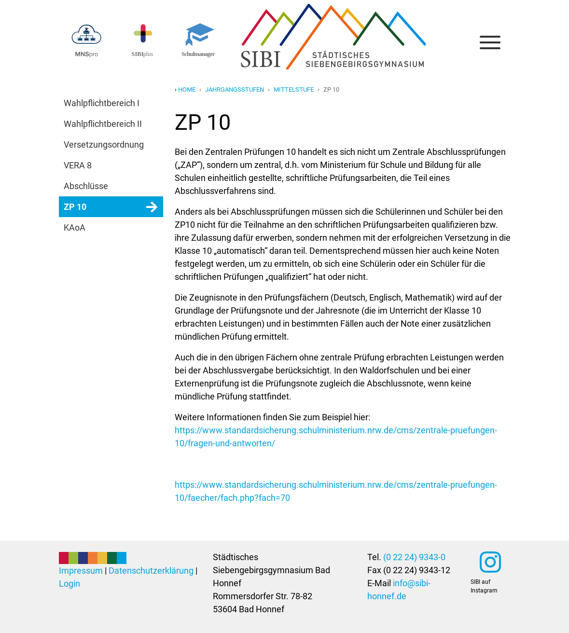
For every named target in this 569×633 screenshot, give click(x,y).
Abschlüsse (86, 186)
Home (186, 89)
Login (69, 583)
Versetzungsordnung (104, 144)
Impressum (81, 570)
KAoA (74, 227)
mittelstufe (294, 89)
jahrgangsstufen (234, 89)
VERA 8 (78, 165)
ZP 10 (75, 207)
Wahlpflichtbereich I (101, 103)
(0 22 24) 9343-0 (414, 557)
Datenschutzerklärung (151, 570)
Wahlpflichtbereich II (103, 124)
